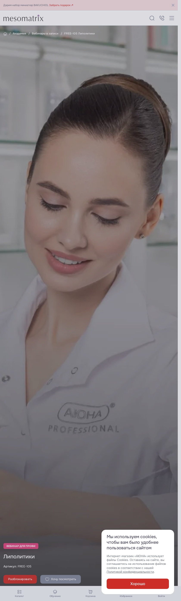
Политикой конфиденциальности (130, 572)
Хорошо (137, 583)
